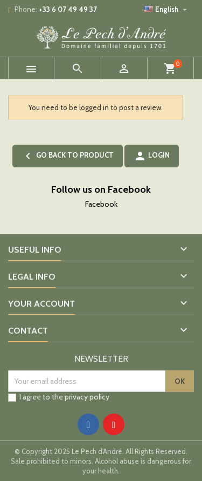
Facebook (101, 204)
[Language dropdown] (167, 9)
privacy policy (87, 397)
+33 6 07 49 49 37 (68, 9)
